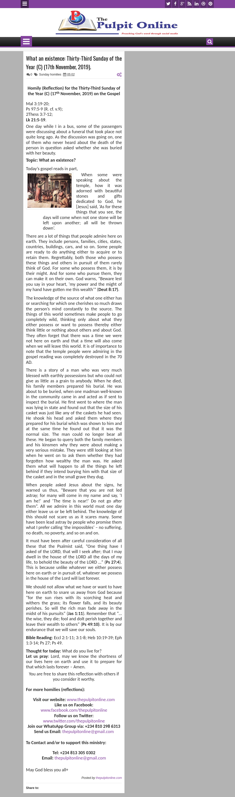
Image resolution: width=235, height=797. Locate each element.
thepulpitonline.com (109, 778)
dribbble (203, 4)
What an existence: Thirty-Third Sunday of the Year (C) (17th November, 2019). (74, 62)
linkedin (196, 4)
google (182, 4)
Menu (25, 4)
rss (189, 4)
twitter (168, 4)
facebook (175, 4)
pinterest (210, 4)
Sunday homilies (50, 74)
